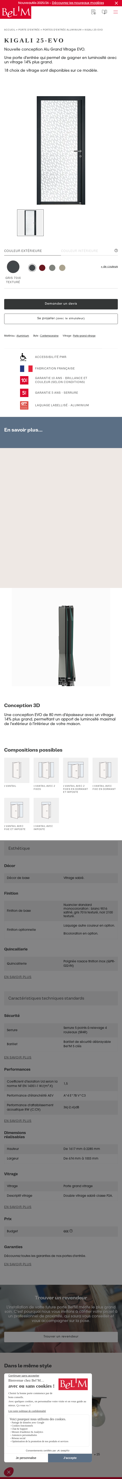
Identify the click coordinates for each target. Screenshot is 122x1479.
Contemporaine (49, 336)
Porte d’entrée (29, 29)
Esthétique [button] (19, 848)
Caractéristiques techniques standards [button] (46, 998)
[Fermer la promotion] (116, 3)
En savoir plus (18, 1057)
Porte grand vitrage (84, 336)
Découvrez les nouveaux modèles (78, 3)
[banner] (15, 12)
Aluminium (23, 336)
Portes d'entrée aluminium (62, 29)
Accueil (9, 29)
